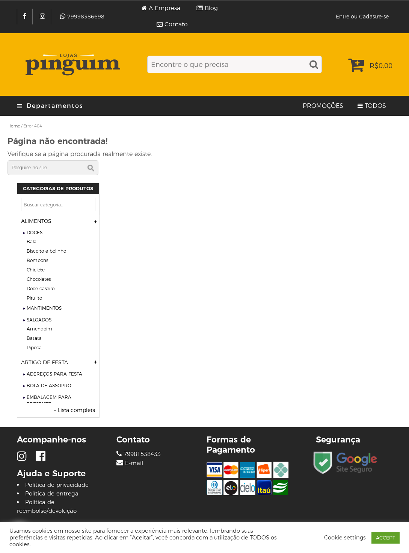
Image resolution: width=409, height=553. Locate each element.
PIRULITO (34, 298)
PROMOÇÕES (323, 105)
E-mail (134, 463)
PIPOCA (34, 347)
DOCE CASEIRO (40, 288)
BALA (31, 241)
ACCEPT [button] (385, 538)
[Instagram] (43, 16)
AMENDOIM (39, 329)
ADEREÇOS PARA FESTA (54, 374)
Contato (176, 24)
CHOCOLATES (39, 279)
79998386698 (85, 16)
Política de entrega (51, 493)
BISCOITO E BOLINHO (46, 251)
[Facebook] (26, 16)
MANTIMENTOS (44, 308)
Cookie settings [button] (345, 537)
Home (14, 126)
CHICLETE (36, 270)
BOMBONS (37, 260)
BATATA (34, 338)
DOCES (34, 232)
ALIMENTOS (36, 221)
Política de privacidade (57, 484)
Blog (211, 8)
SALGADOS (39, 320)
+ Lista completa (74, 410)
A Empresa (164, 8)
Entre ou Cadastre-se (362, 16)
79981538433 (138, 454)
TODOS (375, 105)
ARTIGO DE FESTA (44, 362)
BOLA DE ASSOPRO (49, 385)
